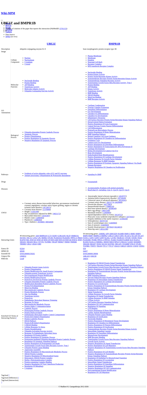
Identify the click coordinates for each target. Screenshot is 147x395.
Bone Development (95, 153)
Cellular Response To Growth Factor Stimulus (105, 159)
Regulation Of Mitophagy (33, 366)
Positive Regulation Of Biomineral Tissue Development (108, 321)
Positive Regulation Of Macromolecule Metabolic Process (45, 352)
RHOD (106, 242)
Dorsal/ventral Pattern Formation (100, 122)
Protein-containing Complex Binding (38, 362)
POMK (94, 240)
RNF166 (68, 240)
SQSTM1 (110, 244)
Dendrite (91, 60)
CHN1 (121, 236)
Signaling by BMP (94, 174)
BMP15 (127, 234)
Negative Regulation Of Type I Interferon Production (44, 364)
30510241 (122, 200)
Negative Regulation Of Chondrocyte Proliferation (106, 167)
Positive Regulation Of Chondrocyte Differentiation (107, 138)
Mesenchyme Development (98, 335)
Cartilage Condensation (96, 105)
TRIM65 (23, 244)
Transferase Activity (31, 87)
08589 (22, 251)
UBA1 (29, 244)
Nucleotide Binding (31, 81)
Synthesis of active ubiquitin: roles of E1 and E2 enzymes (45, 173)
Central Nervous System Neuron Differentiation (105, 126)
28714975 (46, 207)
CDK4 (116, 236)
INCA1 (29, 238)
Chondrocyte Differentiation (98, 114)
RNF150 (61, 240)
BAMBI (121, 234)
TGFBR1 (48, 242)
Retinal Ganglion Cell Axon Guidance (102, 136)
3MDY (85, 259)
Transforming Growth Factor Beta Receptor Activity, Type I (110, 83)
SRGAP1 (118, 244)
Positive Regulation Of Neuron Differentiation (105, 325)
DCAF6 (134, 236)
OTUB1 (50, 238)
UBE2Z (51, 43)
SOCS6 (104, 244)
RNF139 (47, 240)
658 (84, 249)
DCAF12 (127, 236)
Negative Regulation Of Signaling (100, 366)
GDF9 (101, 238)
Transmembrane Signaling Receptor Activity (104, 81)
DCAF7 (141, 236)
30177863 (107, 204)
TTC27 (111, 246)
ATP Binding (29, 85)
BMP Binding (93, 93)
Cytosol (27, 64)
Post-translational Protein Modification (38, 275)
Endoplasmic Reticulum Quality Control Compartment (44, 315)
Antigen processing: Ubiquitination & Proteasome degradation (47, 175)
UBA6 (34, 244)
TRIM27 (60, 242)
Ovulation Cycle (94, 140)
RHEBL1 (99, 242)
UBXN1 (129, 246)
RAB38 (120, 240)
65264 (22, 249)
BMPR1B (114, 43)
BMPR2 (104, 236)
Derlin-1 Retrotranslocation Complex (38, 360)
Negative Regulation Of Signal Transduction (104, 343)
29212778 (110, 202)
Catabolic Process (31, 308)
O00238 (93, 256)
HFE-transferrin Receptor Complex (101, 66)
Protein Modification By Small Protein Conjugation (43, 271)
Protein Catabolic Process (33, 319)
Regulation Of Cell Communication (101, 304)
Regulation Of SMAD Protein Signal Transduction (106, 263)
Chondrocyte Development (97, 116)
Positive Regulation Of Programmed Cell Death (42, 343)
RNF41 (75, 240)
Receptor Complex (94, 64)
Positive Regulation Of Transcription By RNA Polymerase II (110, 147)
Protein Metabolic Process (34, 292)
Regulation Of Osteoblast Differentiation (103, 333)
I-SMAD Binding (30, 325)
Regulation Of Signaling (97, 306)
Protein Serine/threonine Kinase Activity (102, 76)
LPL (39, 238)
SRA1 (35, 242)
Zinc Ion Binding (30, 294)
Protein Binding (30, 83)
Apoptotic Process (31, 134)
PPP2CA (100, 240)
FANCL (86, 238)
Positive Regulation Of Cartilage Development (105, 157)
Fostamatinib (92, 182)
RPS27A (117, 242)
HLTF (68, 236)
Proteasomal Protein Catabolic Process (38, 310)
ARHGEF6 (113, 234)
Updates (9, 32)
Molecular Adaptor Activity (34, 89)
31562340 (34, 212)
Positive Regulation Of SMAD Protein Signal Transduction (109, 269)
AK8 (37, 236)
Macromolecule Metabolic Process (37, 304)
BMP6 (85, 236)
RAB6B (126, 240)
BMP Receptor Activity (96, 99)
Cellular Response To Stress (34, 327)
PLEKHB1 (87, 240)
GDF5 (91, 238)
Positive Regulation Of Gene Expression (102, 124)
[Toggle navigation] (2, 20)
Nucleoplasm (29, 60)
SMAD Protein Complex (33, 354)
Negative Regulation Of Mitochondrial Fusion (41, 356)
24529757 (122, 196)
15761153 (63, 29)
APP (107, 234)
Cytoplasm (28, 62)
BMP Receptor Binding (96, 337)
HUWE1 (23, 238)
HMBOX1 (75, 236)
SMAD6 (86, 244)
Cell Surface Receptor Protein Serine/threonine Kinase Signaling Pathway (115, 120)
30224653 (118, 227)
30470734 (103, 221)
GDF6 (96, 238)
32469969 (106, 213)
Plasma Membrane (94, 56)
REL (28, 240)
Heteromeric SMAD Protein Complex (38, 358)
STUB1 (138, 244)
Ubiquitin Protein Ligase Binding (36, 348)
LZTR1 (113, 238)
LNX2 (35, 238)
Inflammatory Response (96, 118)
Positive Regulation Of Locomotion (101, 360)
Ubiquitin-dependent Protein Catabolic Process (41, 132)
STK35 (132, 244)
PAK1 (140, 238)
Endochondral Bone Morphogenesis (101, 155)
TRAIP (54, 242)
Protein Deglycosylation (33, 313)
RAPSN (23, 240)
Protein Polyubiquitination (34, 286)
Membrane (92, 58)
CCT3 (49, 236)
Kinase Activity (93, 89)
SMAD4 (30, 242)
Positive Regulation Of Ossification (101, 327)
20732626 (121, 198)
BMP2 (133, 234)
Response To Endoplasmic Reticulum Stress (40, 333)
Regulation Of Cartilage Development (102, 290)
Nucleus (27, 58)
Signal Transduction (95, 292)
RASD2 (86, 242)
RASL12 (92, 242)
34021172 (56, 214)
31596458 (123, 219)
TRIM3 (67, 242)
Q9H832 (23, 256)
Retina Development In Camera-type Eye (103, 151)
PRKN (80, 238)
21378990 (46, 210)
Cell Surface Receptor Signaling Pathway (103, 302)
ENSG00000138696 (90, 254)
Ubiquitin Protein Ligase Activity (36, 267)
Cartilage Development (96, 149)
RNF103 (33, 240)
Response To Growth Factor (98, 284)
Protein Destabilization (32, 329)
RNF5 (80, 240)
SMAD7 (93, 244)
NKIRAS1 (121, 238)
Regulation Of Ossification (97, 317)
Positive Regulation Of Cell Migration (102, 346)
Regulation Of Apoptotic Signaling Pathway (40, 341)
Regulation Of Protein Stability (35, 335)
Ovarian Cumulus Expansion (98, 107)
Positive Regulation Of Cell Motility (101, 352)
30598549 (112, 208)
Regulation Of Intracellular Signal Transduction (105, 280)
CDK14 (110, 236)
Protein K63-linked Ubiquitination (37, 317)
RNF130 (40, 240)
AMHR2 (102, 234)
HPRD (8, 37)
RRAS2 (124, 242)
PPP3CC (107, 240)
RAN (132, 240)
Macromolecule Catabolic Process (37, 290)
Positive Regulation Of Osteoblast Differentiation (106, 145)
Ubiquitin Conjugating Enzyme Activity (39, 91)
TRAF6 (99, 246)
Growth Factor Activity (96, 341)
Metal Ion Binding (94, 97)
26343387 (45, 216)
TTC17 (105, 246)
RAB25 (114, 240)
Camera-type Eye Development (99, 142)
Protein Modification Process (35, 277)
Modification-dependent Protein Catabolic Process (43, 284)
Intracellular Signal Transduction (100, 362)
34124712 (118, 215)
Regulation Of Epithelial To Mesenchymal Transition (107, 358)
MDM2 (44, 238)
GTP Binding (92, 308)
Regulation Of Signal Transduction (100, 296)
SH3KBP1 (137, 242)
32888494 (39, 218)
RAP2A (137, 240)
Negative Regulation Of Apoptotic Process (40, 140)
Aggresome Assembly (32, 350)
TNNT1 (93, 246)
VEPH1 (141, 246)
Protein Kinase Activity (96, 74)
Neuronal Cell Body (95, 62)
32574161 (130, 217)
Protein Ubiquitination (32, 136)
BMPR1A (97, 236)
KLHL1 (107, 238)
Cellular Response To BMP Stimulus (101, 161)
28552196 (103, 229)
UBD (39, 244)
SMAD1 (23, 242)
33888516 (109, 206)
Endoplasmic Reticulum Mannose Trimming (40, 300)
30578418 (110, 227)
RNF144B (54, 240)
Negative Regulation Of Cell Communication (104, 368)
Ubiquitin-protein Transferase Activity (38, 273)
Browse (8, 26)
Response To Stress (31, 302)
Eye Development (94, 112)
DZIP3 (54, 236)
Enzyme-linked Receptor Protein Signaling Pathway (107, 277)
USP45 (135, 246)
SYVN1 (41, 242)
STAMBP (125, 244)
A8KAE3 (86, 256)
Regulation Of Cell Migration (98, 372)
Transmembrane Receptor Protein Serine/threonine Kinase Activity (112, 79)
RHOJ (111, 242)
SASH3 (130, 242)
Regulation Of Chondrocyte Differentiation (103, 323)
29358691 (41, 222)
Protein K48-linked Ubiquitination (37, 323)
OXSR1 (134, 238)
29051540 (105, 211)
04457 (85, 251)
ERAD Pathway (30, 321)
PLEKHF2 (66, 238)
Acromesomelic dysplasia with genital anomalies (106, 188)
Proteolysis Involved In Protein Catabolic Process (42, 280)
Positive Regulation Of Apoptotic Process (39, 138)
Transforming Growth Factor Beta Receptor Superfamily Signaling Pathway (116, 267)
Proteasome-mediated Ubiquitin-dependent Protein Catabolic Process (49, 339)
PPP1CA (74, 238)
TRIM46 (73, 242)
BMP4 (138, 234)
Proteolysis (28, 298)
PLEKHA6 (58, 238)
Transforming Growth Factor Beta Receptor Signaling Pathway (111, 339)
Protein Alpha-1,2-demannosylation (37, 306)
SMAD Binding (93, 95)
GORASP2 (62, 236)
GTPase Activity (94, 300)
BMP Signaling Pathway (97, 134)
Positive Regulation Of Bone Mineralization (104, 132)
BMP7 (90, 236)
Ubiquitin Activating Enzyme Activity (38, 331)
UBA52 (117, 246)
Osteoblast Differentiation (97, 109)
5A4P (22, 259)
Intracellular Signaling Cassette (99, 331)
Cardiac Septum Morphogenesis (99, 313)
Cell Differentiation (95, 128)
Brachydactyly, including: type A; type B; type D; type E (108, 190)
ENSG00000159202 (27, 254)
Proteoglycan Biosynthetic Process (100, 130)
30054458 (49, 222)
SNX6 (98, 244)
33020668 (118, 202)
